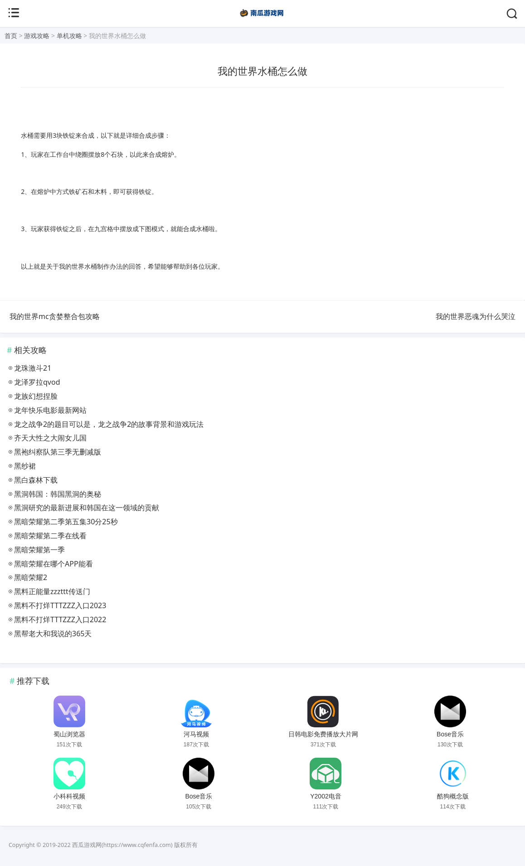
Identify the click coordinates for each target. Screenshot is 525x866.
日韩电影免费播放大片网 (323, 734)
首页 (11, 35)
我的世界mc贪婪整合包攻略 (55, 316)
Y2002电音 (325, 796)
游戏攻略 (36, 35)
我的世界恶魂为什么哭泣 (475, 316)
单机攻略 (69, 35)
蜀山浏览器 (69, 734)
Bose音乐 (450, 734)
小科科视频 (69, 796)
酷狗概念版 (453, 796)
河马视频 (196, 734)
